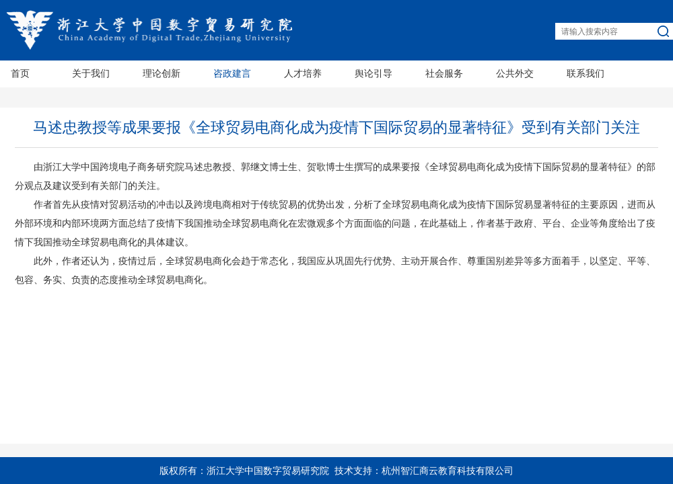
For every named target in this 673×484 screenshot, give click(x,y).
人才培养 (303, 74)
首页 (20, 74)
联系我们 (585, 74)
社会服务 (444, 74)
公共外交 (515, 74)
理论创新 (161, 74)
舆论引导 (373, 74)
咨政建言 (232, 74)
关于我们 (91, 74)
